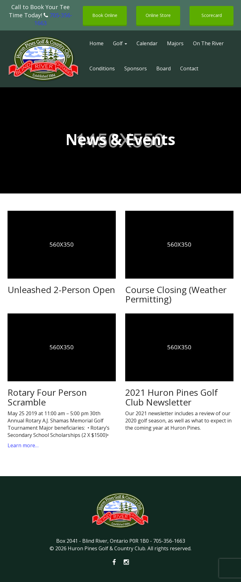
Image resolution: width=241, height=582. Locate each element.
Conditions (102, 68)
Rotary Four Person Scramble (47, 397)
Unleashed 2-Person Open (61, 290)
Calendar (147, 43)
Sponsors (135, 68)
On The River (208, 43)
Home (96, 43)
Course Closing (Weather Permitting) (176, 294)
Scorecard (211, 15)
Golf (120, 43)
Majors (175, 43)
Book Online (104, 15)
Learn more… (23, 445)
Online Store (158, 15)
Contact (189, 68)
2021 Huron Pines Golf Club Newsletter (171, 397)
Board (163, 68)
